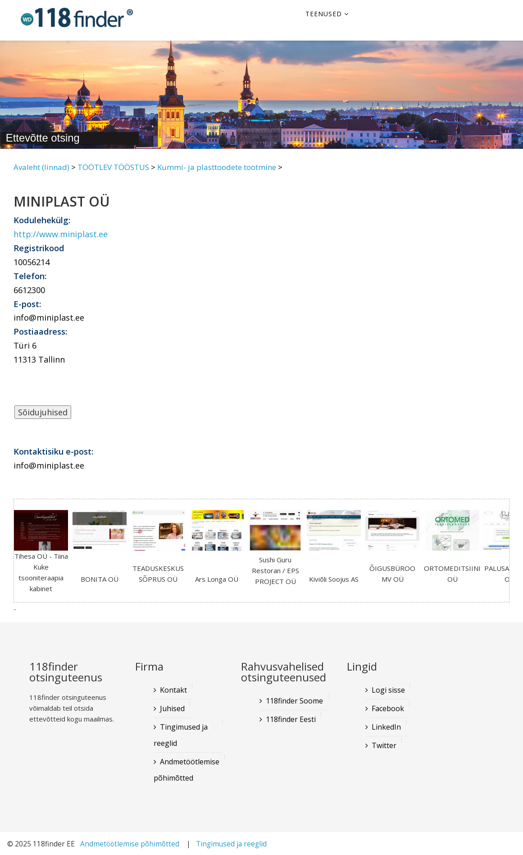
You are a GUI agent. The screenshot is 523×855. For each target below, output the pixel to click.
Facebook (388, 708)
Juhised (172, 708)
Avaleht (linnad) (41, 167)
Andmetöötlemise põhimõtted (186, 770)
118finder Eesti (291, 719)
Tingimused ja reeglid (181, 735)
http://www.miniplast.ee (61, 234)
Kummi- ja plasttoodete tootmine (216, 167)
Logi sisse (388, 690)
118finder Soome (294, 701)
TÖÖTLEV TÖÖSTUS (113, 167)
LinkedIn (386, 727)
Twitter (384, 745)
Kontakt (173, 690)
